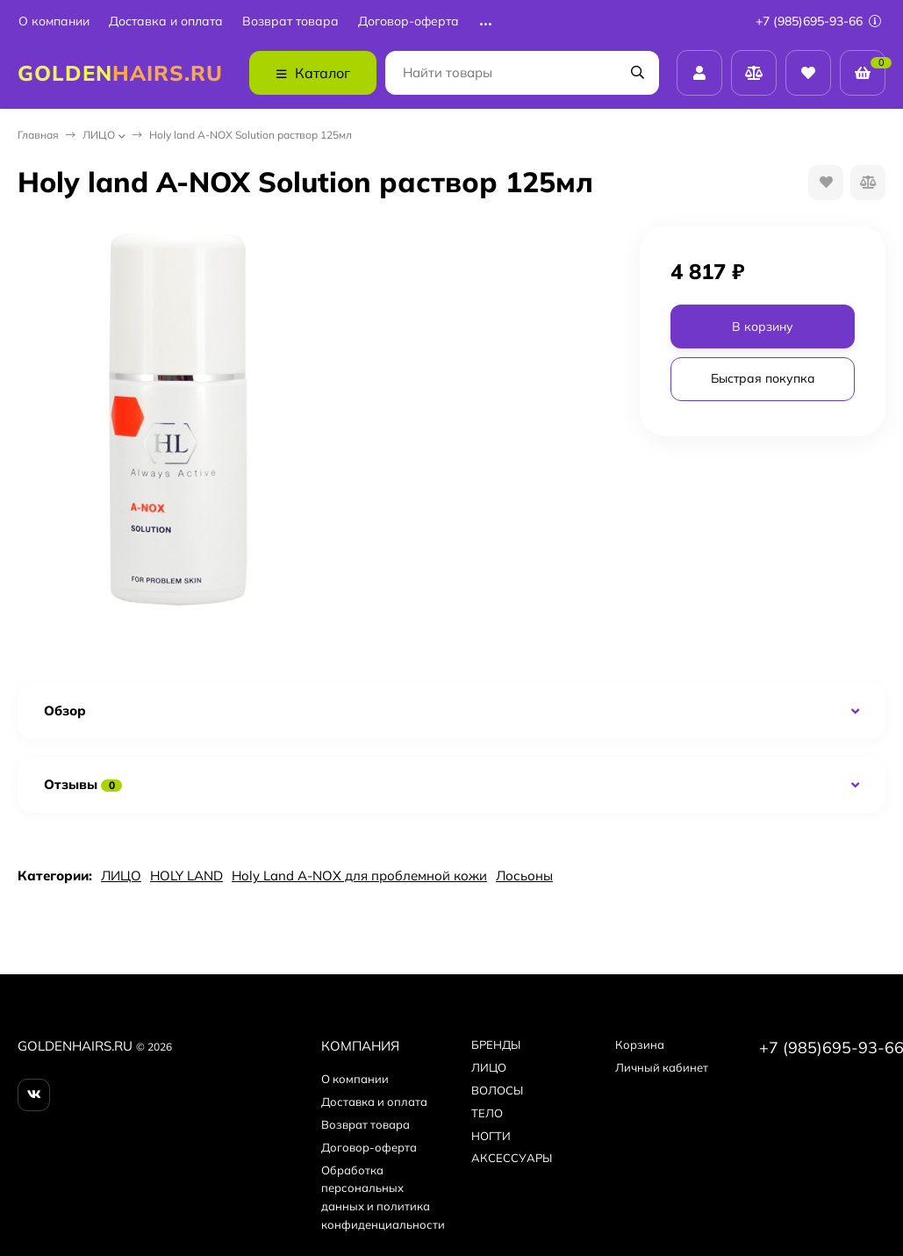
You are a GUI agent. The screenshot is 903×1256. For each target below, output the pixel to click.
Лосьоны (524, 875)
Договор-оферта (408, 21)
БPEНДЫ (495, 1044)
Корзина (639, 1044)
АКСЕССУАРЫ (511, 1158)
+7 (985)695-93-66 (818, 21)
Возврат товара (290, 21)
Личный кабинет (661, 1067)
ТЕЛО (487, 1113)
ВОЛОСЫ (497, 1090)
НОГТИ (491, 1136)
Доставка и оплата (166, 21)
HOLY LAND (186, 875)
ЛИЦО (98, 134)
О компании (54, 21)
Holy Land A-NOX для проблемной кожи (359, 875)
